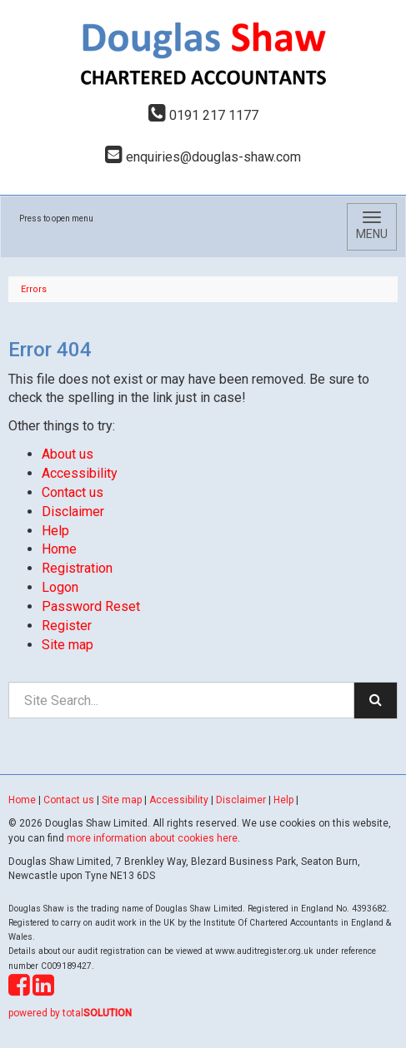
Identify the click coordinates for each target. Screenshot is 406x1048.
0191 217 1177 (203, 115)
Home (59, 549)
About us (67, 454)
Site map (67, 645)
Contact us (72, 492)
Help (55, 531)
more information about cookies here (152, 838)
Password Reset (91, 606)
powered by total (70, 1013)
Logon (60, 587)
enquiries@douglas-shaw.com (203, 157)
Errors (34, 289)
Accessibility (80, 473)
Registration (77, 568)
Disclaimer (73, 511)
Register (67, 625)
